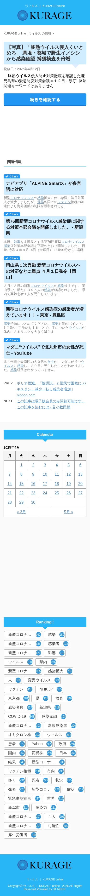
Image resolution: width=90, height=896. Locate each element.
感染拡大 (60, 671)
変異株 (42, 753)
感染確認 (54, 716)
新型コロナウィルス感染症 (25, 725)
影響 (57, 653)
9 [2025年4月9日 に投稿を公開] (33, 474)
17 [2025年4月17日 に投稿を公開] (45, 484)
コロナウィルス (22, 198)
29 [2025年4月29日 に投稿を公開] (21, 502)
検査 (63, 698)
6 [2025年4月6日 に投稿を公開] (80, 465)
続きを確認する (45, 99)
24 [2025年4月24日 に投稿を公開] (45, 493)
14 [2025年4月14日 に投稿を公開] (9, 484)
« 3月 (21, 512)
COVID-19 (21, 716)
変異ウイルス (44, 680)
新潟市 (18, 807)
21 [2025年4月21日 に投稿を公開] (9, 493)
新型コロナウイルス (25, 634)
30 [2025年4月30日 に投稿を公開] (33, 502)
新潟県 (49, 707)
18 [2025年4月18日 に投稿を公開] (57, 484)
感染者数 (20, 707)
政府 (67, 744)
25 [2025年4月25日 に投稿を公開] (57, 493)
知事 (17, 242)
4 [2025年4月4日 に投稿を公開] (57, 465)
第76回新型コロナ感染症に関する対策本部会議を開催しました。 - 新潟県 (45, 227)
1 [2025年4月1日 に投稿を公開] (21, 465)
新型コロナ (46, 789)
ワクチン (64, 202)
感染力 (46, 807)
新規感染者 (62, 725)
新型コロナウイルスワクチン (49, 762)
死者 (40, 780)
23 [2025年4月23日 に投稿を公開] (33, 493)
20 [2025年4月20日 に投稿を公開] (80, 484)
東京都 (18, 698)
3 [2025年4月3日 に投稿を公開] (45, 465)
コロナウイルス (73, 242)
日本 (67, 753)
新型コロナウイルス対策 (25, 825)
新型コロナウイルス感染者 (25, 816)
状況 (63, 780)
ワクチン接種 (24, 771)
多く (16, 780)
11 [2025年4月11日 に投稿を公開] (57, 474)
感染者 (58, 643)
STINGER (59, 889)
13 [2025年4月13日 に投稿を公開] (80, 474)
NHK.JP (50, 689)
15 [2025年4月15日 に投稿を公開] (21, 484)
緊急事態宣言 (24, 798)
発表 (16, 789)
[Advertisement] (45, 131)
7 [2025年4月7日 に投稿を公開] (10, 474)
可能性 (58, 825)
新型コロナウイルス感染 (25, 671)
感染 (40, 198)
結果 (16, 762)
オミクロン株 (24, 734)
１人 (56, 816)
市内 (55, 771)
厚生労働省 (22, 835)
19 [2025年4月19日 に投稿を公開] (68, 484)
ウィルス (59, 734)
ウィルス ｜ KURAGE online (45, 879)
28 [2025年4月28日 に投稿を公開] (9, 502)
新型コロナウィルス (25, 643)
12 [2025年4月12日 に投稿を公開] (68, 474)
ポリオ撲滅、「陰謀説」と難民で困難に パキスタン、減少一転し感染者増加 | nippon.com (51, 389)
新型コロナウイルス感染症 (25, 653)
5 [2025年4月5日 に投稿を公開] (68, 465)
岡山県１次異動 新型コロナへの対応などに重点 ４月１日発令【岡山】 (43, 271)
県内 (47, 662)
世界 (40, 202)
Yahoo (41, 744)
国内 (16, 753)
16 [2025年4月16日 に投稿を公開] (33, 484)
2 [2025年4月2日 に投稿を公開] (33, 465)
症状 (75, 789)
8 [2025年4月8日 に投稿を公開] (21, 474)
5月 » (68, 512)
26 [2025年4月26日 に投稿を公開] (68, 493)
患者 (16, 744)
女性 (50, 362)
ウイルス (75, 328)
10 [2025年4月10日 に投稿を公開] (45, 474)
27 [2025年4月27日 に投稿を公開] (80, 493)
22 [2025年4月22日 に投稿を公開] (21, 493)
